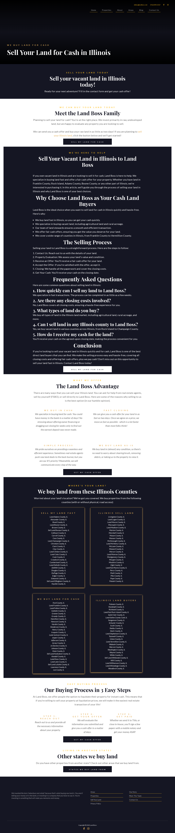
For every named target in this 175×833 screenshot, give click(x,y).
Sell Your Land (107, 800)
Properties (107, 10)
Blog (141, 10)
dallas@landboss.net (140, 5)
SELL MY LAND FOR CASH (83, 142)
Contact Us (154, 10)
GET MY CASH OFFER (82, 472)
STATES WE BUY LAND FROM (84, 769)
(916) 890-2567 (155, 5)
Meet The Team (145, 796)
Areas (131, 10)
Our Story (145, 792)
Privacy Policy (96, 804)
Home (94, 10)
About (120, 10)
